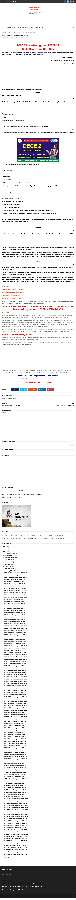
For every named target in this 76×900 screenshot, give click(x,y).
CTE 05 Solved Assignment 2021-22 (15, 767)
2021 (4, 859)
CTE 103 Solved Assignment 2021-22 (15, 783)
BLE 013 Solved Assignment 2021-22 (15, 743)
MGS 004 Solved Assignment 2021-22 (15, 825)
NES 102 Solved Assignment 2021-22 (15, 754)
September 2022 (10, 559)
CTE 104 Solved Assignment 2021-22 (15, 781)
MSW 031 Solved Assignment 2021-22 (13, 300)
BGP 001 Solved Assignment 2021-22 (15, 721)
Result (32, 28)
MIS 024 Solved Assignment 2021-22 (15, 670)
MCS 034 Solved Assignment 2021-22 (15, 854)
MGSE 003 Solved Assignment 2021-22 (16, 816)
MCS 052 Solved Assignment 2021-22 (15, 845)
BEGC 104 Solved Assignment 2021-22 (15, 637)
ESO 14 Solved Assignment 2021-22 (15, 619)
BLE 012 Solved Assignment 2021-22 (15, 745)
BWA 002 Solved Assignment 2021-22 (15, 710)
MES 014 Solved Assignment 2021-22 (15, 792)
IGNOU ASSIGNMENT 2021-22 (13, 33)
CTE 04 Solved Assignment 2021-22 (15, 769)
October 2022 (9, 557)
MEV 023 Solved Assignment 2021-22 (15, 683)
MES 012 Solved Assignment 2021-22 (15, 796)
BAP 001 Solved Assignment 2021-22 (15, 765)
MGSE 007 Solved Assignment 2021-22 (16, 809)
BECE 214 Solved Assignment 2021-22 (15, 575)
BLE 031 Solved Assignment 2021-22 (15, 732)
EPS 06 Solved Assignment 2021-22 (15, 594)
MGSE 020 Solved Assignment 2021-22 (16, 800)
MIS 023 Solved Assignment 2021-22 (15, 672)
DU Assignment (18, 537)
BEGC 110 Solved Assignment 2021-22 (15, 630)
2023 (5, 551)
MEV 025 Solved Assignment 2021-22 (15, 679)
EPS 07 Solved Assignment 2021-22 (15, 592)
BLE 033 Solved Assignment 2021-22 (15, 727)
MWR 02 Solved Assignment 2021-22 (15, 665)
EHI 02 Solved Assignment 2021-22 (14, 610)
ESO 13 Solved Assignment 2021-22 (14, 621)
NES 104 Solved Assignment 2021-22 (15, 750)
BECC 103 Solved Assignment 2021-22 (15, 656)
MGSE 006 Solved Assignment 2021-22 (16, 812)
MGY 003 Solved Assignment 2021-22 (15, 699)
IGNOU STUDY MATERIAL (8, 540)
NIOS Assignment (20, 540)
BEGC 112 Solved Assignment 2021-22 (15, 628)
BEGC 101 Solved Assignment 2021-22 (15, 648)
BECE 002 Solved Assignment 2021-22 (15, 579)
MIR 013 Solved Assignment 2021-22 (15, 692)
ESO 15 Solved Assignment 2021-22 (14, 617)
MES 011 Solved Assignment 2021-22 (15, 798)
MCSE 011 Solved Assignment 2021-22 (15, 843)
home (3, 1)
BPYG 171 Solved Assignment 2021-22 (15, 659)
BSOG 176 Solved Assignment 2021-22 (15, 661)
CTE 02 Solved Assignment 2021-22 (15, 774)
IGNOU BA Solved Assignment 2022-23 (53, 537)
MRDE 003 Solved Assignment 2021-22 (16, 836)
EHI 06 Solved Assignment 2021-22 (14, 601)
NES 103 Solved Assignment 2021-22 (15, 752)
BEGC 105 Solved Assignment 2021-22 (15, 634)
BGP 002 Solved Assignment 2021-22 (15, 718)
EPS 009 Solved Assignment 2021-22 (15, 588)
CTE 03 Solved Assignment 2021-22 (15, 772)
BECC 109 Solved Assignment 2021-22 (15, 650)
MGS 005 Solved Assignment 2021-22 (15, 823)
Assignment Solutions (13, 28)
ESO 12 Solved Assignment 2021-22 (14, 623)
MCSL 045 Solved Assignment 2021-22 (16, 849)
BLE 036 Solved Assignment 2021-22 (15, 736)
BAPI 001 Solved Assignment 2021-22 (15, 763)
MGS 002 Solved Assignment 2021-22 (15, 829)
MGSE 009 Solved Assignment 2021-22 (16, 807)
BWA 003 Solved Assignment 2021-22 (15, 707)
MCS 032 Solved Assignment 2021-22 (15, 856)
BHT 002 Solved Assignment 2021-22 (15, 712)
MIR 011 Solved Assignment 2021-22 (15, 696)
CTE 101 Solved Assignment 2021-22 (15, 787)
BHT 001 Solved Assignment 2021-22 (15, 714)
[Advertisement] (38, 19)
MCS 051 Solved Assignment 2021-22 (15, 847)
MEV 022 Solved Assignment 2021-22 (15, 685)
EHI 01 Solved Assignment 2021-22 (14, 612)
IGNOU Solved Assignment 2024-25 (12, 499)
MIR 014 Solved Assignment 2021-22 (15, 690)
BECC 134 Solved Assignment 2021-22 (15, 654)
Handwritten (39, 28)
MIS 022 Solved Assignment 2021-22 (15, 674)
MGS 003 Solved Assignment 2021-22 (15, 827)
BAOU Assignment (7, 537)
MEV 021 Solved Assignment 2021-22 (15, 687)
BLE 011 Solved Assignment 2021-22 (15, 747)
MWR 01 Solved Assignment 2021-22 (15, 668)
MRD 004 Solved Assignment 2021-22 (15, 840)
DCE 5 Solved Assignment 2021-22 (12, 297)
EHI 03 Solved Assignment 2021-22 (14, 608)
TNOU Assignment (31, 540)
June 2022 (8, 564)
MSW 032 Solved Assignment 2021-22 (13, 294)
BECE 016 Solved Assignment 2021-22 (15, 577)
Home (3, 28)
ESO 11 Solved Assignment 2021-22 (14, 625)
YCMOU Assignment (43, 540)
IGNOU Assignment (37, 537)
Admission (25, 28)
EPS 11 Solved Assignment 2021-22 (14, 586)
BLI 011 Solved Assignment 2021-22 (14, 725)
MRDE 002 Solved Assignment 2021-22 (16, 838)
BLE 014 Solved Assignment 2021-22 (15, 741)
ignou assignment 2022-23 (57, 540)
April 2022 (8, 568)
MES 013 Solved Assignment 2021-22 (15, 794)
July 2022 (8, 562)
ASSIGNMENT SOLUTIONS (34, 8)
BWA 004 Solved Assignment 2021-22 (15, 705)
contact (13, 1)
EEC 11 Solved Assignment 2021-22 (14, 581)
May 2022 (8, 566)
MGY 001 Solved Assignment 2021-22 (15, 703)
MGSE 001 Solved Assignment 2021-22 (15, 820)
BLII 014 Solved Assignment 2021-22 (15, 723)
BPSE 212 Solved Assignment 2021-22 (15, 599)
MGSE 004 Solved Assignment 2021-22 (16, 814)
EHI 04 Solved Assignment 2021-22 (14, 606)
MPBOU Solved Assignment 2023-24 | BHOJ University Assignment (21, 493)
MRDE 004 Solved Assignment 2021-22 (16, 834)
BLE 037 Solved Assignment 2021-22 (15, 734)
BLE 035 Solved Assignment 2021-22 (15, 738)
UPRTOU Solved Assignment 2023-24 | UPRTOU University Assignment (22, 496)
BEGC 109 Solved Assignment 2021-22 (15, 632)
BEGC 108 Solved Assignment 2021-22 (15, 639)
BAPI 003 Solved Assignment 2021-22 (15, 758)
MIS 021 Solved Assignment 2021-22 (15, 676)
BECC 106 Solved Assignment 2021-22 (15, 652)
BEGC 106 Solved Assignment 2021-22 (15, 643)
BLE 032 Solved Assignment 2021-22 (15, 730)
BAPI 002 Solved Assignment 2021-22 (15, 761)
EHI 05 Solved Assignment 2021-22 (14, 603)
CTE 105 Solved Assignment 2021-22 (15, 778)
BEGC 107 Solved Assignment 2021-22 (15, 641)
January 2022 (9, 573)
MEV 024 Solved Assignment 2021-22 (15, 681)
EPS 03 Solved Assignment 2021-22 (15, 597)
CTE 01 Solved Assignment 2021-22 (15, 776)
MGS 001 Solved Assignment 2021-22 (15, 831)
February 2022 (9, 570)
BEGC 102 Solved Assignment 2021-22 (15, 645)
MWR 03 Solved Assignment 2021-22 (15, 663)
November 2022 (10, 555)
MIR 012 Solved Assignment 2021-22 (15, 694)
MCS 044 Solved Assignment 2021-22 (15, 851)
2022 (5, 553)
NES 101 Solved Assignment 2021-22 (15, 756)
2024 (5, 548)
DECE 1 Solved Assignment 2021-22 (12, 291)
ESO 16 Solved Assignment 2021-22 (14, 614)
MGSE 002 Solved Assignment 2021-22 (16, 818)
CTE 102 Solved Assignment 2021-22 (15, 785)
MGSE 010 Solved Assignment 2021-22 (15, 805)
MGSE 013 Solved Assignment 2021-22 (15, 803)
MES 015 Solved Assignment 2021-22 (15, 789)
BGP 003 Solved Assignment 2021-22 (15, 716)
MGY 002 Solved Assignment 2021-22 (15, 701)
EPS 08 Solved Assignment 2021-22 (15, 590)
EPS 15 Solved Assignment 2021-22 (14, 583)
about (7, 1)
